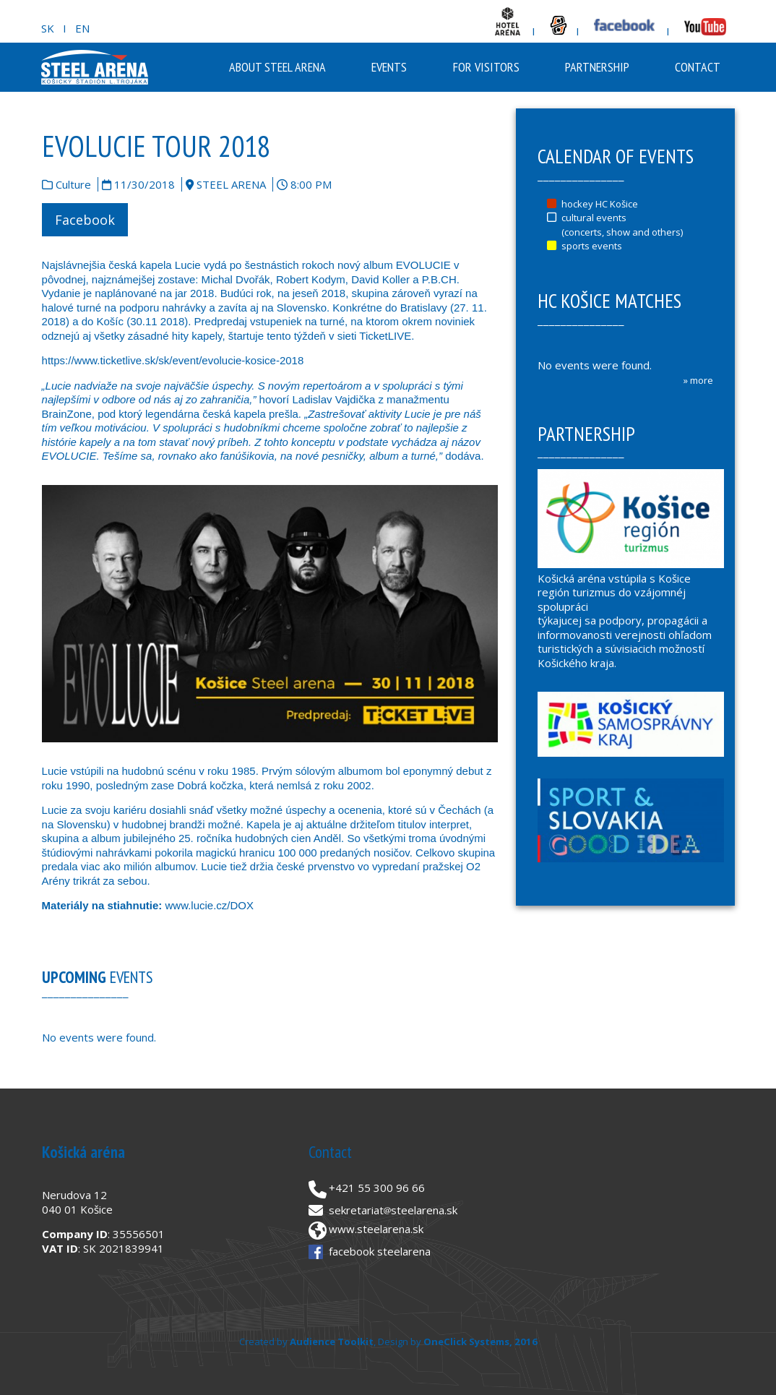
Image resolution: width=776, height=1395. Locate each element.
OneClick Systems (466, 1341)
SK (47, 28)
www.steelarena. (371, 1229)
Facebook (85, 219)
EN (82, 28)
